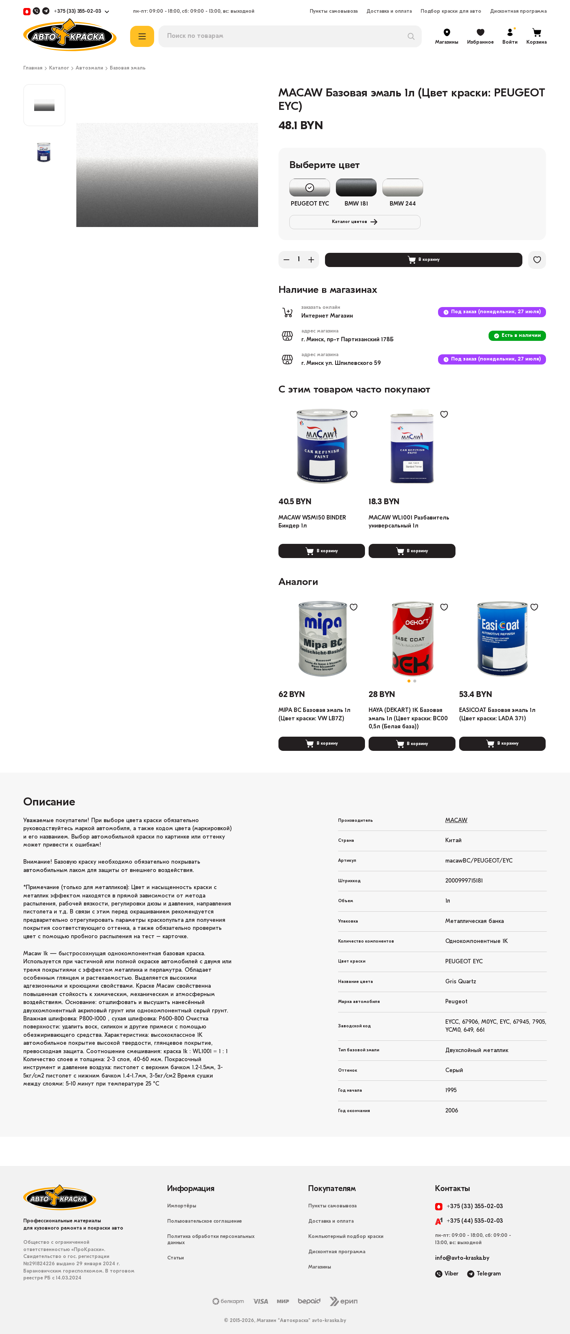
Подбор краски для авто (451, 11)
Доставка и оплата (389, 11)
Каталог (59, 68)
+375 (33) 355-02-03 (77, 11)
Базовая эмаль (127, 68)
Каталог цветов (478, 188)
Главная (33, 68)
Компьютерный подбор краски (345, 1228)
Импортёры (181, 1197)
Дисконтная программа (518, 11)
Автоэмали (89, 68)
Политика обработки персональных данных (210, 1231)
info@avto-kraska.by (462, 1250)
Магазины (319, 1259)
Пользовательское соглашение (204, 1213)
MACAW (456, 812)
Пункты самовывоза (334, 11)
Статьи (175, 1250)
